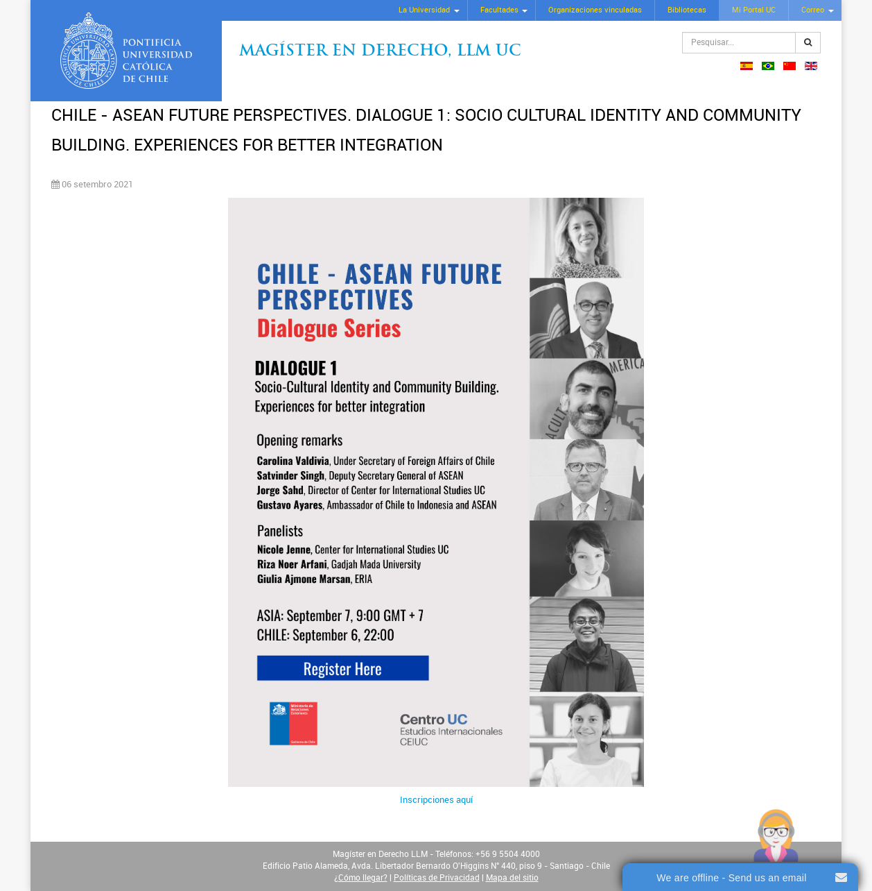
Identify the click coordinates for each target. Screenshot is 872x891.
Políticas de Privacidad (437, 878)
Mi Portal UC (754, 10)
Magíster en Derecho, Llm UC (380, 52)
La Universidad (424, 10)
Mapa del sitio (512, 878)
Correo (812, 10)
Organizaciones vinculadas (595, 10)
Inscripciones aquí (436, 800)
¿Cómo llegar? (360, 878)
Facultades (499, 10)
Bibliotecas (687, 10)
